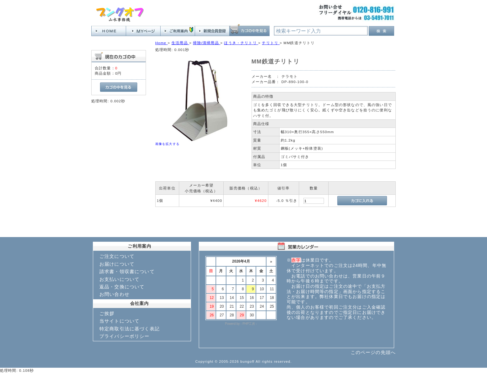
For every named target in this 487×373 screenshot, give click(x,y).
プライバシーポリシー (124, 336)
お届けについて (116, 264)
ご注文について (116, 256)
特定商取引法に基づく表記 (129, 328)
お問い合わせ (114, 294)
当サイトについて (119, 321)
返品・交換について (121, 286)
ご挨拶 (106, 313)
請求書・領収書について (127, 271)
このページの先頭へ (373, 352)
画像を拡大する (167, 144)
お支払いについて (119, 279)
